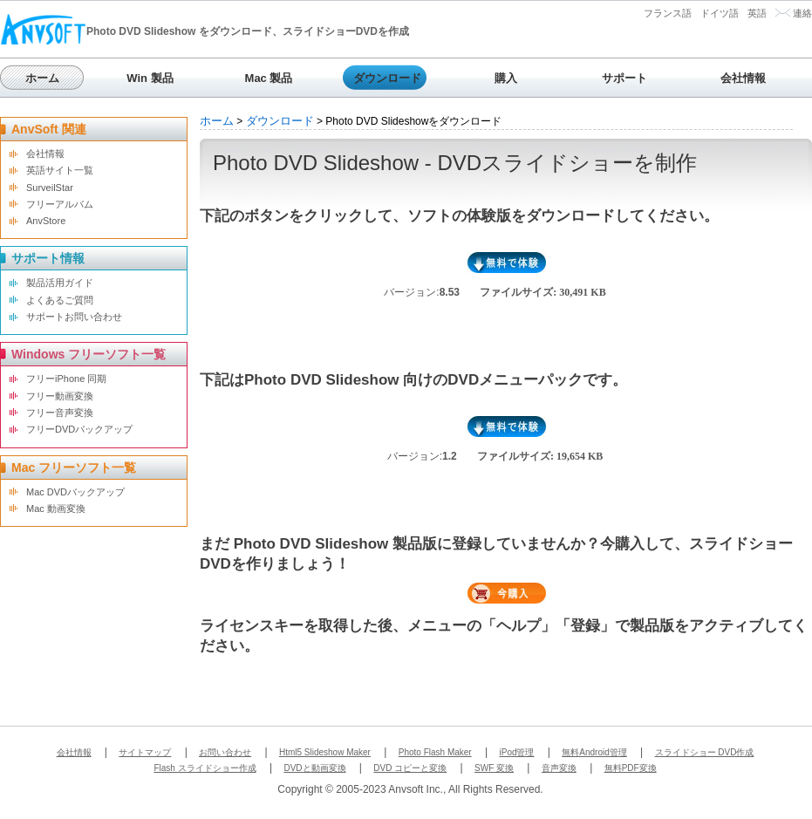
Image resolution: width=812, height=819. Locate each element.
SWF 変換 (494, 768)
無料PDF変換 (630, 768)
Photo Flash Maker (435, 752)
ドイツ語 (719, 13)
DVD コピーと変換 (410, 768)
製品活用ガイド (59, 282)
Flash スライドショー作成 (205, 768)
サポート (624, 78)
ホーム (42, 78)
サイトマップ (145, 752)
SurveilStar (49, 187)
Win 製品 (149, 78)
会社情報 (743, 78)
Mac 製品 (269, 78)
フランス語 (668, 13)
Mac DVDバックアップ (75, 492)
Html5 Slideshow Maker (325, 752)
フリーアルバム (59, 204)
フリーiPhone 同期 (66, 378)
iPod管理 (516, 752)
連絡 (802, 13)
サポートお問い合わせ (74, 316)
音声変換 (559, 768)
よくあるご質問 (59, 300)
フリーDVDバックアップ (79, 429)
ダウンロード (387, 78)
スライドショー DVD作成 (704, 752)
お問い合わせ (225, 752)
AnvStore (45, 220)
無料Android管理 (594, 752)
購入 (506, 78)
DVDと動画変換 (314, 768)
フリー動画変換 (59, 396)
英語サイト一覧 (59, 170)
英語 (757, 13)
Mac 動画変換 (55, 508)
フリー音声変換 (59, 412)
